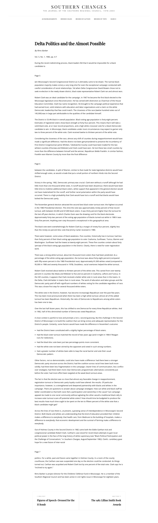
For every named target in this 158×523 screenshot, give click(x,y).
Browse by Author (83, 19)
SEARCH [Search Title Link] (113, 19)
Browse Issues (66, 19)
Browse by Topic (100, 19)
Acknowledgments (49, 19)
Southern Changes (79, 7)
